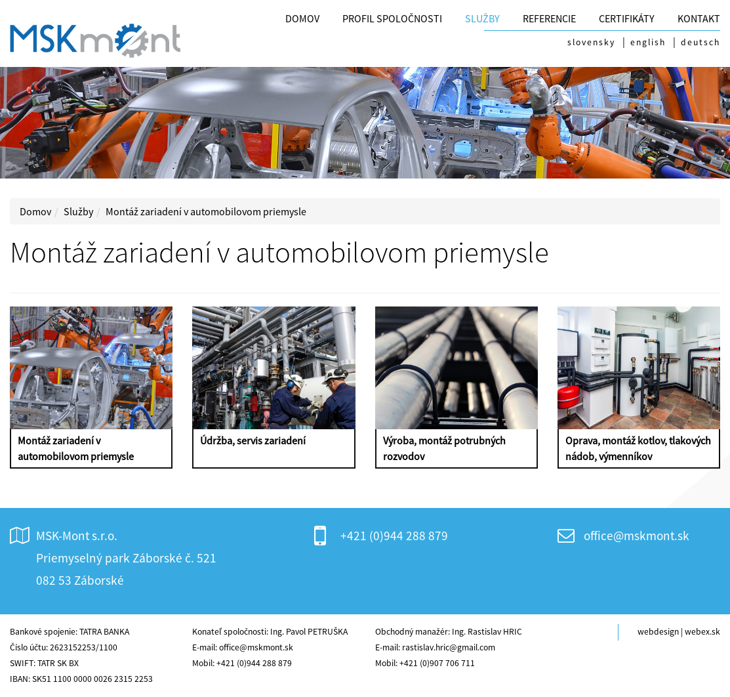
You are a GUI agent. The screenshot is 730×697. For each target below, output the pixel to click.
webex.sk (702, 631)
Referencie (549, 18)
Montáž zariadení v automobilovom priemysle (206, 211)
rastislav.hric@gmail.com (448, 647)
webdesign (658, 631)
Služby (482, 18)
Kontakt (699, 18)
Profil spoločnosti (392, 18)
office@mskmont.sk (636, 535)
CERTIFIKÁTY (627, 18)
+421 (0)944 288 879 (394, 535)
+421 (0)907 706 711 (437, 663)
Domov (302, 18)
